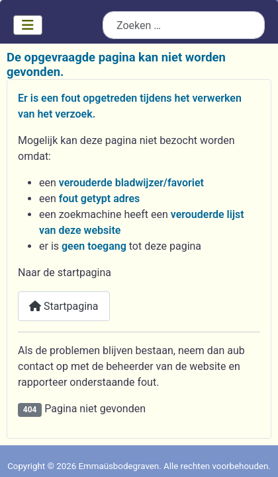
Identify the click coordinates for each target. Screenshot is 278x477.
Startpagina (64, 306)
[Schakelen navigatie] (27, 25)
